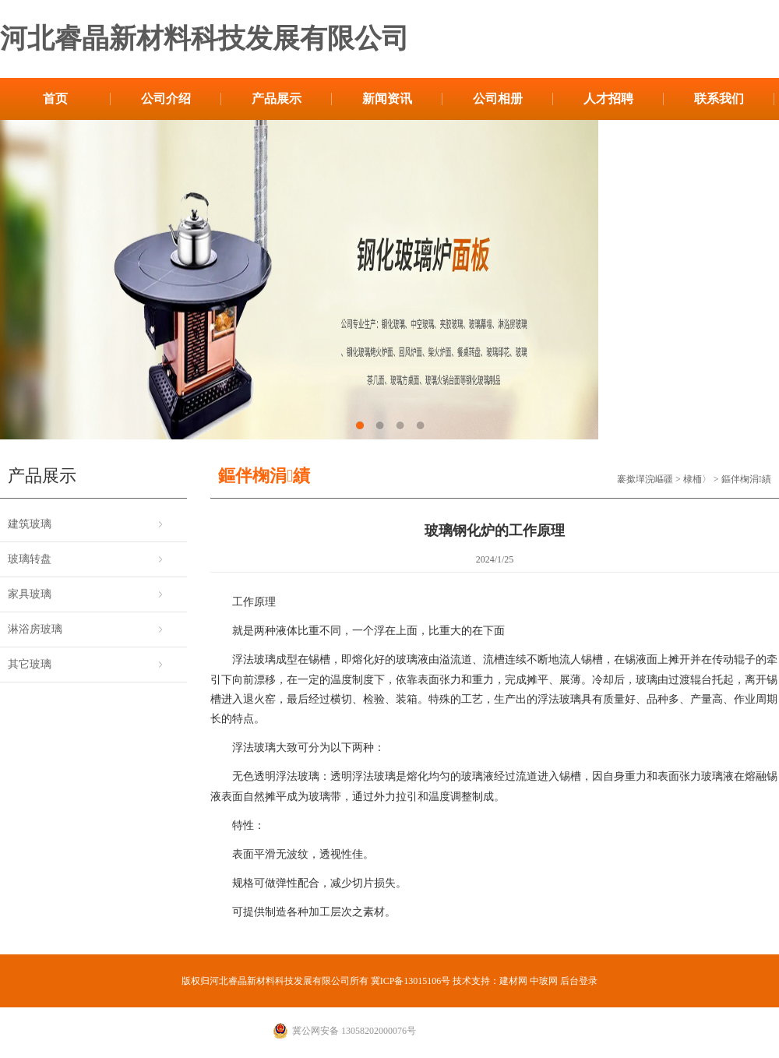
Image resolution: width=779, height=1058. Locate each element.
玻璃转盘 (29, 559)
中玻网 (544, 980)
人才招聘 (608, 98)
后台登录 (578, 980)
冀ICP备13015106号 (411, 980)
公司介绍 (166, 98)
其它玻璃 (29, 664)
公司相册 (498, 98)
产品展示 (276, 98)
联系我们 (719, 98)
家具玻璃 (29, 594)
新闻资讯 (387, 98)
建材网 (513, 980)
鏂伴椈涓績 (746, 479)
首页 (55, 98)
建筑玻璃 (29, 524)
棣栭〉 (697, 479)
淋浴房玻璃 (35, 629)
